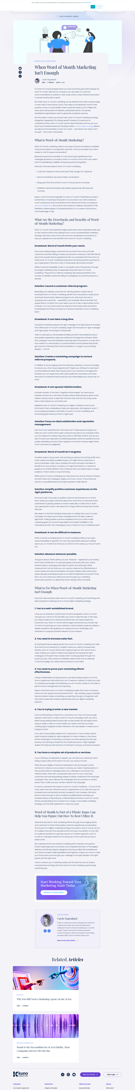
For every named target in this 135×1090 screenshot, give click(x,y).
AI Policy (76, 1084)
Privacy (69, 1084)
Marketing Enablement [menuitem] (21, 1053)
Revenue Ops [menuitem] (17, 1062)
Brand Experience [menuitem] (19, 1049)
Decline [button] (99, 6)
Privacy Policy (87, 2)
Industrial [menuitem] (48, 1057)
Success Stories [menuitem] (84, 1044)
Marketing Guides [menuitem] (112, 1066)
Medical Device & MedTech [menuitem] (54, 1062)
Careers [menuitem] (109, 1049)
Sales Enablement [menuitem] (19, 1057)
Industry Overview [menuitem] (51, 1044)
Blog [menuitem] (107, 1071)
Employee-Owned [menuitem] (112, 1053)
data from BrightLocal (44, 206)
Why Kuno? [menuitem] (110, 1044)
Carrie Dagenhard (49, 80)
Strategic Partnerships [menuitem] (114, 1062)
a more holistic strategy (84, 126)
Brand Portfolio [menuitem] (84, 1049)
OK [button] (93, 6)
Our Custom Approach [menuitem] (21, 1044)
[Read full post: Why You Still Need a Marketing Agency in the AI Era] (39, 978)
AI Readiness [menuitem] (17, 1071)
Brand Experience (81, 995)
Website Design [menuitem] (18, 1066)
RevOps (20, 995)
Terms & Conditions (86, 1084)
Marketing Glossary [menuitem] (113, 1075)
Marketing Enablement (46, 61)
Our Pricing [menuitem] (110, 1057)
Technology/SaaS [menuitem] (51, 1049)
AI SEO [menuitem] (15, 1075)
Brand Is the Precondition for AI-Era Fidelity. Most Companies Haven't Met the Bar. (95, 1003)
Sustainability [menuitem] (49, 1053)
